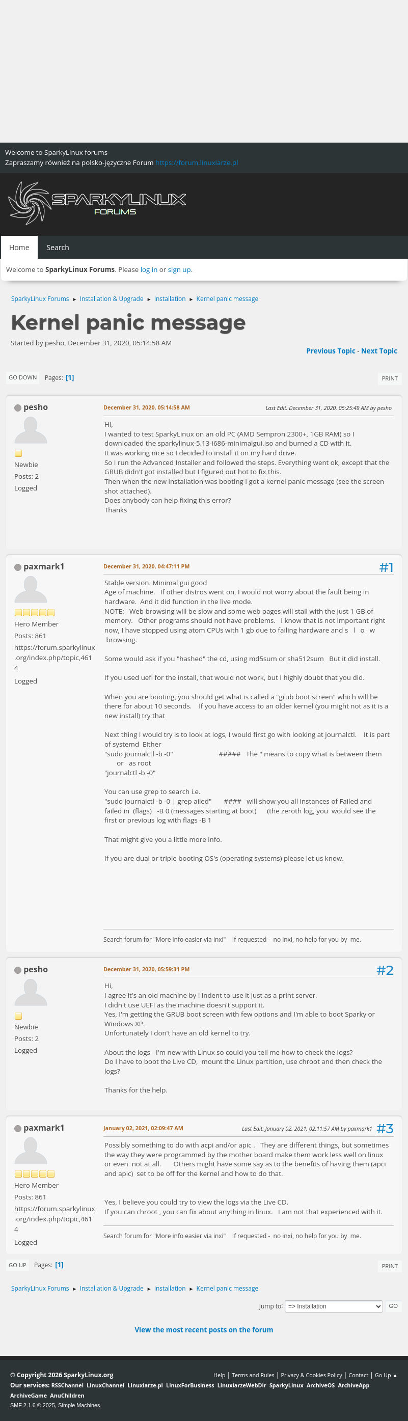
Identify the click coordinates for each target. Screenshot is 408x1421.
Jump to (270, 1305)
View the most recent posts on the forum (203, 1329)
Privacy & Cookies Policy (311, 1375)
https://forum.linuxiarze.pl (196, 162)
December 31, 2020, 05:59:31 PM (146, 969)
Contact (358, 1375)
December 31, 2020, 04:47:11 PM (146, 566)
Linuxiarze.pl (145, 1385)
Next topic (379, 351)
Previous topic (330, 351)
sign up (179, 269)
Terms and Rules (253, 1375)
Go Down (23, 377)
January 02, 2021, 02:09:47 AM (143, 1128)
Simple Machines (79, 1405)
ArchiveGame (28, 1395)
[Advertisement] (204, 71)
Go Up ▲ (386, 1375)
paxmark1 (44, 566)
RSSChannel (67, 1385)
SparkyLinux (286, 1385)
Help (219, 1375)
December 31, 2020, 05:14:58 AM (146, 407)
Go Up (17, 1265)
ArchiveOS (321, 1385)
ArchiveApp (353, 1385)
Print (390, 378)
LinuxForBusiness (190, 1385)
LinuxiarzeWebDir (241, 1385)
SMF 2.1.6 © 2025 (32, 1405)
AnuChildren (67, 1395)
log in (149, 269)
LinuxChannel (105, 1385)
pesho (35, 407)
